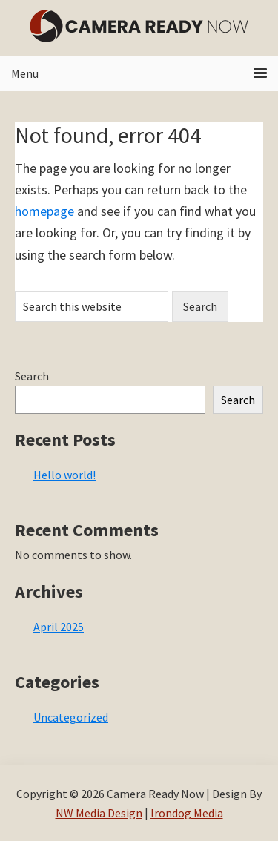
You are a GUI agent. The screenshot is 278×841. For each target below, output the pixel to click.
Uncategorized (70, 717)
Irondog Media (186, 812)
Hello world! (64, 474)
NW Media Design (99, 812)
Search (32, 376)
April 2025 (58, 626)
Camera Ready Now (139, 25)
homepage (44, 211)
